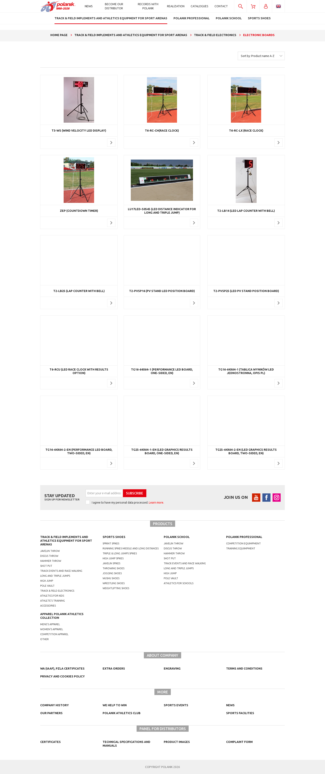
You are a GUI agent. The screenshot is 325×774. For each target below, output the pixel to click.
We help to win (115, 705)
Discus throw (49, 556)
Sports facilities (240, 713)
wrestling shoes (114, 583)
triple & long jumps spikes (120, 553)
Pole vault (47, 585)
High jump (46, 580)
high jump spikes (113, 558)
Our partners (51, 713)
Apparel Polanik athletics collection (62, 615)
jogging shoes (112, 573)
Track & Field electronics (57, 590)
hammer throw (174, 553)
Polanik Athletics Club (122, 713)
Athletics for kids (52, 595)
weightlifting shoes (116, 588)
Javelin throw (50, 551)
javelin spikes (111, 563)
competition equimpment (243, 543)
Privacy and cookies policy (62, 676)
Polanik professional (244, 537)
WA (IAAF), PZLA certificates (62, 668)
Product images (177, 742)
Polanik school (177, 537)
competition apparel (54, 634)
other (44, 639)
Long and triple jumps (55, 575)
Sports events (176, 705)
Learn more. (156, 502)
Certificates (50, 742)
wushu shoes (111, 578)
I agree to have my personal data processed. (128, 502)
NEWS (230, 705)
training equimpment (240, 548)
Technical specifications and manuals (126, 743)
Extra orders (114, 668)
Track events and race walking (61, 570)
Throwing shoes (113, 568)
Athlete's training (52, 600)
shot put (170, 558)
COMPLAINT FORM (239, 742)
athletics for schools (178, 583)
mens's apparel (50, 624)
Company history (54, 705)
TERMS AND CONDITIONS (244, 668)
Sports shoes (114, 537)
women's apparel (51, 629)
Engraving (172, 668)
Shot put (46, 565)
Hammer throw (50, 561)
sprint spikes (111, 543)
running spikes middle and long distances (131, 548)
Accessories (48, 605)
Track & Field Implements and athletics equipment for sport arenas (66, 540)
